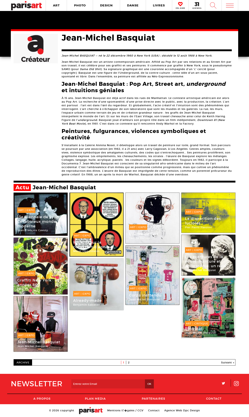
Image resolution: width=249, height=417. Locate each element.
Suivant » (227, 362)
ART (56, 5)
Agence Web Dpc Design (182, 410)
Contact (213, 398)
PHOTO (80, 5)
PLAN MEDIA (95, 398)
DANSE (133, 5)
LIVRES (159, 5)
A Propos (42, 398)
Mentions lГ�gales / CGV (125, 410)
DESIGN (106, 5)
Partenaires (153, 398)
